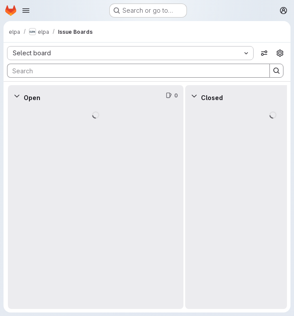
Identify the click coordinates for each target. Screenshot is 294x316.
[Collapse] (16, 95)
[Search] (134, 70)
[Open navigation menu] (26, 11)
